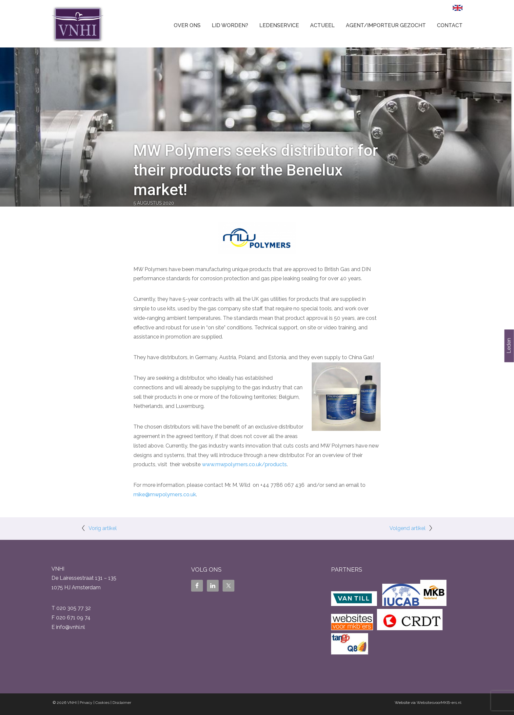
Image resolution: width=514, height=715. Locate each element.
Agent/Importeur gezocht (386, 25)
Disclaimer (121, 702)
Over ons (187, 25)
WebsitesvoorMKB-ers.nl (439, 702)
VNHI (72, 702)
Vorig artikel (103, 528)
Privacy (86, 702)
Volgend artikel (407, 528)
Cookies (102, 702)
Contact (450, 25)
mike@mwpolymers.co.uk (164, 494)
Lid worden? (230, 25)
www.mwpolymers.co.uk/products (244, 464)
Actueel (322, 25)
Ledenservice (279, 25)
